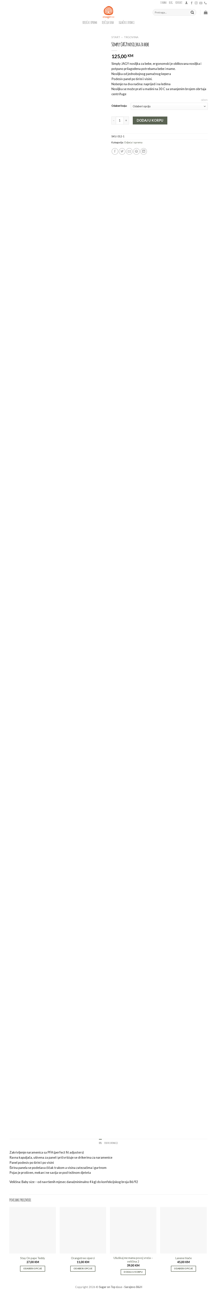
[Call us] (205, 3)
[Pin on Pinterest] (136, 151)
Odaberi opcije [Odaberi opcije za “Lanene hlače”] (183, 1268)
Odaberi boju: (119, 105)
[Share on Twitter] (122, 151)
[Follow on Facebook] (191, 3)
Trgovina (131, 37)
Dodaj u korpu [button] (133, 1271)
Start (115, 37)
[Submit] (192, 12)
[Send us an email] (200, 3)
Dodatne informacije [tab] (111, 1142)
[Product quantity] (120, 120)
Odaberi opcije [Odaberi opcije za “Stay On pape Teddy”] (32, 1268)
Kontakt (178, 2)
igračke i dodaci (127, 22)
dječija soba (108, 22)
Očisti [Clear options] (204, 100)
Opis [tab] (100, 1142)
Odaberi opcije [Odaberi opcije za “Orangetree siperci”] (82, 1268)
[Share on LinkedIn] (143, 151)
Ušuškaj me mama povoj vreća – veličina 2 (133, 1259)
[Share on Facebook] (115, 151)
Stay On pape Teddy (32, 1258)
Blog (171, 2)
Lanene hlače (183, 1258)
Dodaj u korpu (150, 120)
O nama (163, 2)
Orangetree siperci (83, 1258)
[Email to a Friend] (129, 151)
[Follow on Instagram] (196, 3)
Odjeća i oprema (90, 22)
